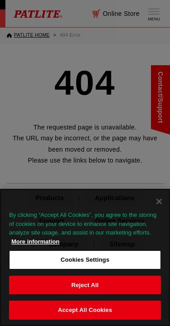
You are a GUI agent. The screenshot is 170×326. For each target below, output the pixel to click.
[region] (85, 257)
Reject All (84, 285)
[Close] (159, 201)
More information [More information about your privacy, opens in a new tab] (35, 241)
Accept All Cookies (85, 310)
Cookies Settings (85, 259)
